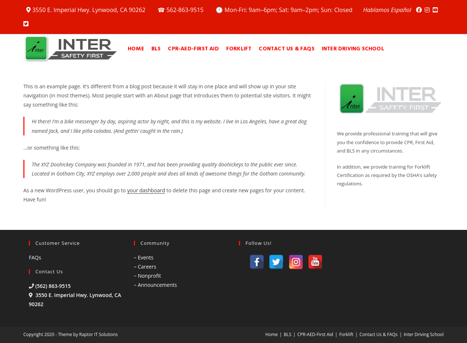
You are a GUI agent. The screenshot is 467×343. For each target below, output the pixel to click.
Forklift (346, 334)
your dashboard (146, 190)
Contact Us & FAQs (378, 334)
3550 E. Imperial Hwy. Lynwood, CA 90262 (86, 10)
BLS (288, 334)
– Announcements (155, 284)
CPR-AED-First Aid (315, 334)
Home (271, 334)
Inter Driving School (424, 334)
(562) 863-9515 (53, 285)
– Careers (145, 266)
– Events (144, 257)
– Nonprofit (147, 275)
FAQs (35, 257)
